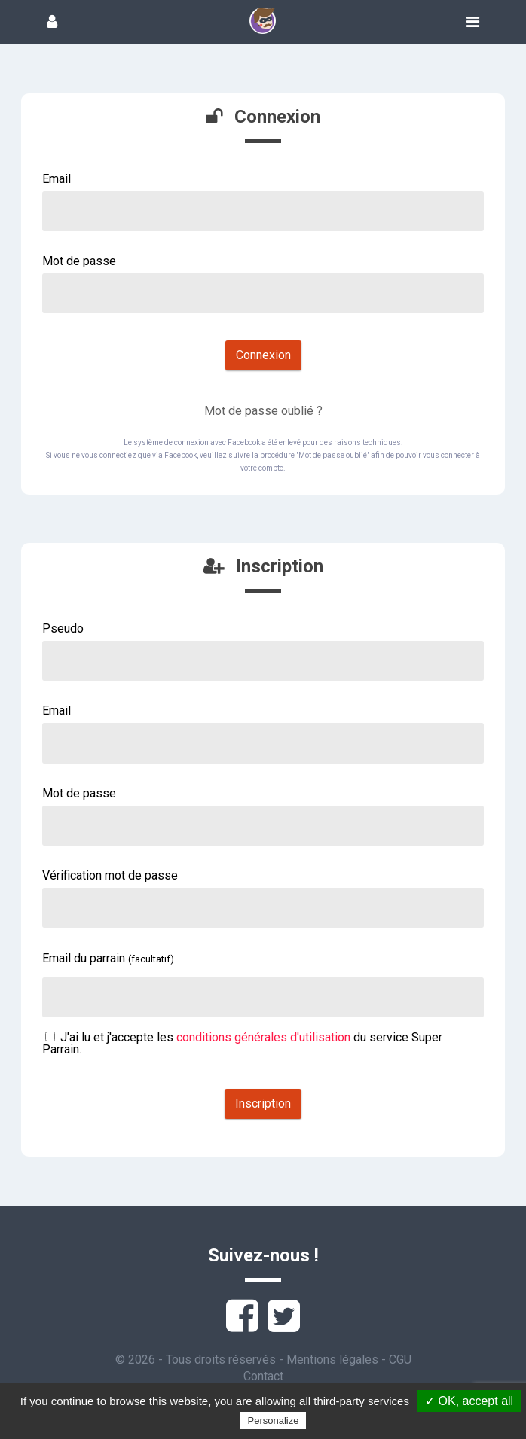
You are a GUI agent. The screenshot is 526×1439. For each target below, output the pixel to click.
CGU (400, 1359)
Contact (263, 1376)
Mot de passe (79, 261)
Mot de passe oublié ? (263, 411)
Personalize (273, 1420)
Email (56, 179)
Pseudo (63, 628)
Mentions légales (332, 1359)
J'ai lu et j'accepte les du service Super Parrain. (242, 1043)
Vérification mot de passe (110, 875)
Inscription (263, 1103)
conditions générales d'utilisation (263, 1037)
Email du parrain (108, 958)
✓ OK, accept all (469, 1401)
